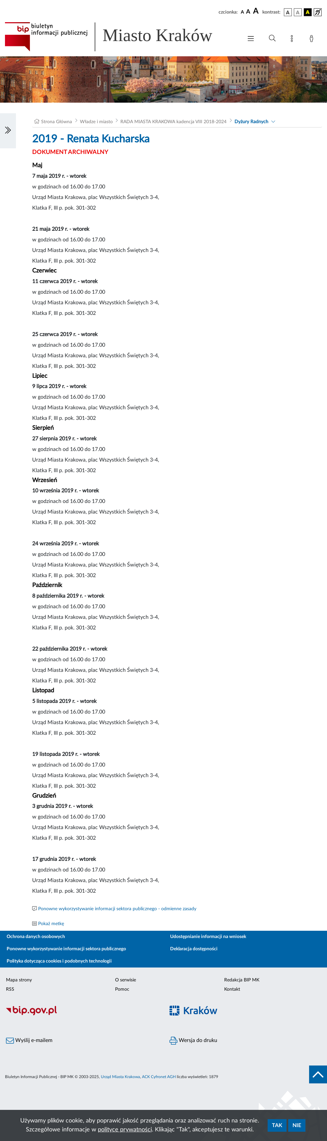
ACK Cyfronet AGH (159, 1077)
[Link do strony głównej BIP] (118, 36)
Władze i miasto (96, 122)
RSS (10, 989)
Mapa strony (19, 980)
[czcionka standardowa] (242, 12)
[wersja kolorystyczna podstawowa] (288, 12)
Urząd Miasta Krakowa (120, 1077)
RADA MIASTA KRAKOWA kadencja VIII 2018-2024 (173, 122)
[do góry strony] (318, 1074)
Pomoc (122, 989)
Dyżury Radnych (251, 122)
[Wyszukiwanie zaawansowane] (272, 38)
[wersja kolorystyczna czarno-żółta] (307, 12)
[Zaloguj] (313, 39)
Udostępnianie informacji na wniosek (208, 936)
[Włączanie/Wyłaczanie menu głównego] (251, 39)
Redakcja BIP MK (241, 980)
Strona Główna (56, 122)
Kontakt (232, 989)
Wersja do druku (193, 1041)
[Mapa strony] (293, 39)
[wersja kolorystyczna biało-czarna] (298, 12)
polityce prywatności (125, 1130)
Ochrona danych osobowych (36, 936)
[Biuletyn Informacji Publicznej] (82, 1014)
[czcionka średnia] (248, 12)
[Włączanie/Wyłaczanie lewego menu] (8, 130)
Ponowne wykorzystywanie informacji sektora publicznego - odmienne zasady (117, 909)
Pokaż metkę (51, 923)
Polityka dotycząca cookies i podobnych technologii (59, 961)
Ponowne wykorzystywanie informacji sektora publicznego (66, 949)
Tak (277, 1125)
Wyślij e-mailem (29, 1041)
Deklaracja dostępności (194, 949)
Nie (297, 1125)
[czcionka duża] (256, 11)
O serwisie (125, 980)
